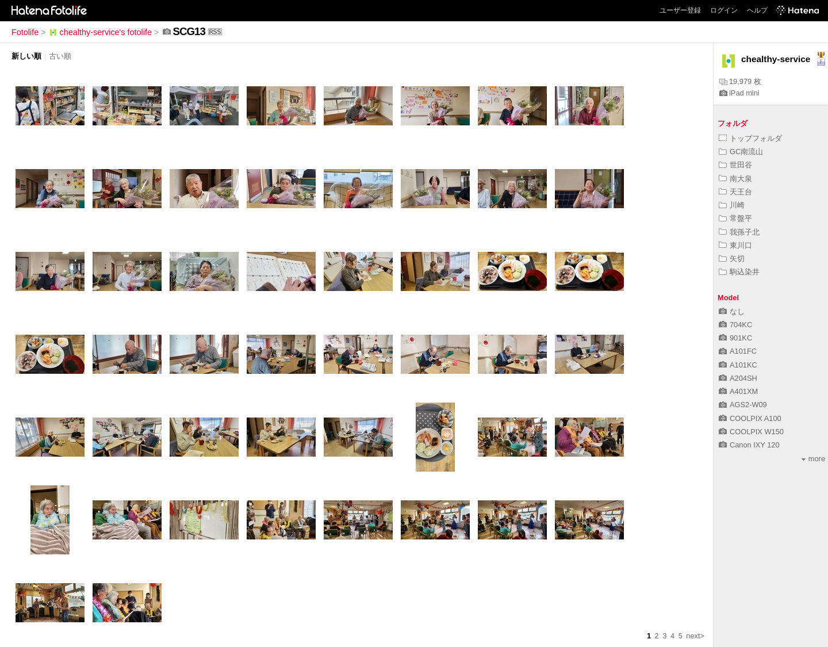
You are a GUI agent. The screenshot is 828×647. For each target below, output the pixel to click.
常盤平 (735, 218)
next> (695, 635)
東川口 (735, 245)
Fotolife (25, 32)
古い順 (60, 56)
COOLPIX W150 (751, 431)
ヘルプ (757, 10)
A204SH (738, 378)
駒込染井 (739, 271)
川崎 (732, 205)
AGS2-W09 (743, 404)
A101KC (738, 365)
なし (732, 311)
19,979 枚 (740, 81)
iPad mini (739, 93)
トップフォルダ (750, 138)
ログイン (724, 10)
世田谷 (735, 164)
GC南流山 (741, 151)
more (813, 458)
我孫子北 (739, 232)
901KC (735, 338)
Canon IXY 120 (749, 445)
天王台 (735, 191)
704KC (735, 324)
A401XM (738, 391)
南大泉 (735, 178)
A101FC (738, 351)
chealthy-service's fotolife (100, 32)
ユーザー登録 (680, 10)
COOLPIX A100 (750, 418)
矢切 (732, 258)
